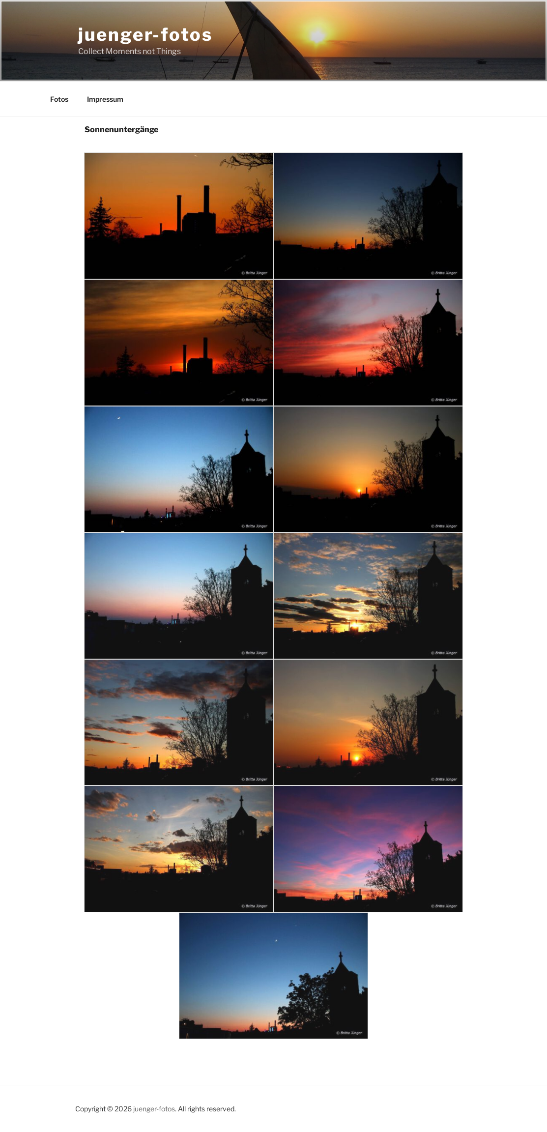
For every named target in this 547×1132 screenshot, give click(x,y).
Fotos (59, 99)
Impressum (105, 99)
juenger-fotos (145, 34)
